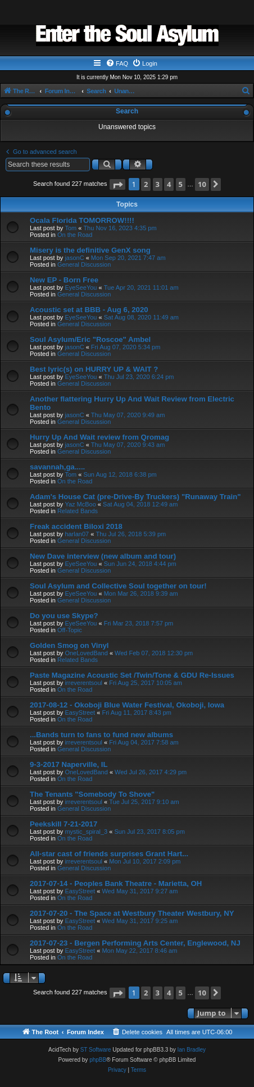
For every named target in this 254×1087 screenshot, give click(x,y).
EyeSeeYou (81, 287)
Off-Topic (69, 630)
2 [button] (146, 184)
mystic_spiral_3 (86, 831)
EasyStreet (80, 712)
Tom (70, 228)
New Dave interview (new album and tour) (103, 556)
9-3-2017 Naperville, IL (69, 764)
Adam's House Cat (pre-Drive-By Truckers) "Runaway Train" (135, 496)
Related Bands (77, 511)
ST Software (95, 1050)
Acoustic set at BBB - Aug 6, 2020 (89, 309)
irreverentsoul (83, 682)
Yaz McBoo (80, 504)
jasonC (74, 257)
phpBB (97, 1060)
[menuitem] (117, 63)
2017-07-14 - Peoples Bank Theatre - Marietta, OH (116, 883)
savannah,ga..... (57, 467)
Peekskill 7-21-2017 (63, 824)
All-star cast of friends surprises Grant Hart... (109, 853)
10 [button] (202, 184)
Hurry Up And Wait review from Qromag (99, 437)
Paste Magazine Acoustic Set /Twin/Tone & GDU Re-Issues (132, 675)
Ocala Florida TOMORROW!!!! (82, 220)
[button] (117, 184)
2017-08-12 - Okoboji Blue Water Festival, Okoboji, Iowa (127, 705)
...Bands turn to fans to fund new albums (101, 734)
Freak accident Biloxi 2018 (76, 526)
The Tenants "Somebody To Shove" (92, 794)
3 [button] (158, 184)
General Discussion (84, 264)
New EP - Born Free (64, 280)
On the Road (74, 234)
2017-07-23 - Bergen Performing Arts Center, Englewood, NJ (135, 943)
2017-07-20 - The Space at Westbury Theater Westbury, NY (132, 913)
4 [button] (169, 184)
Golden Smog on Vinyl (69, 645)
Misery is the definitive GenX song (90, 250)
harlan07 (77, 534)
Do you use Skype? (64, 615)
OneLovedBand (86, 653)
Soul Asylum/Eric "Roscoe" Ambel (90, 339)
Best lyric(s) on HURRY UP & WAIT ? (94, 369)
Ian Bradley (191, 1050)
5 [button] (181, 184)
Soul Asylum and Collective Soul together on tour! (118, 586)
